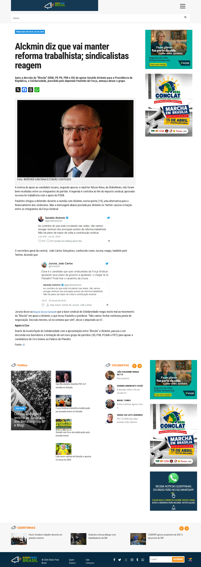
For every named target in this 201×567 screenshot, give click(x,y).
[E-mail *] (167, 559)
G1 (24, 345)
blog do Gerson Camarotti (45, 312)
